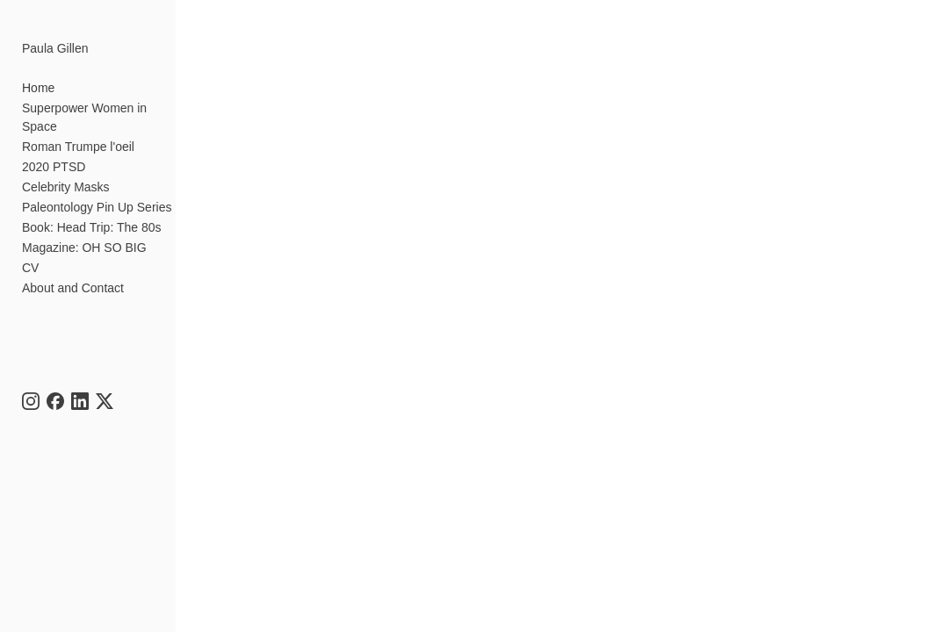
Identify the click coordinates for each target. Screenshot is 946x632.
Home (38, 88)
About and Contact (73, 288)
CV (30, 268)
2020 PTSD (53, 167)
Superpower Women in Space (84, 117)
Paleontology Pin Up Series (96, 207)
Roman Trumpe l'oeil (78, 147)
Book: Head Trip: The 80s (92, 227)
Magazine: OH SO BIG (84, 248)
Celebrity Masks (66, 187)
